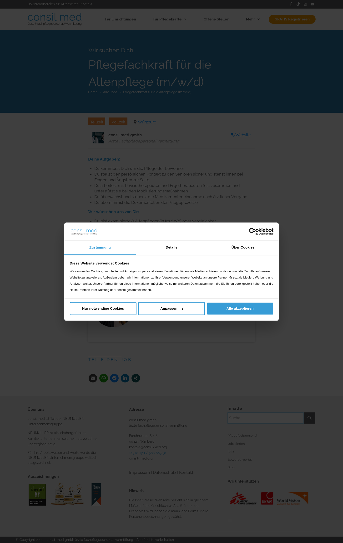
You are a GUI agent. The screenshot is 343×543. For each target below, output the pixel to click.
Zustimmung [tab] (100, 247)
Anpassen (171, 309)
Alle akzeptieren (239, 309)
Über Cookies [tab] (243, 247)
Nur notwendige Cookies (103, 309)
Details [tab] (171, 247)
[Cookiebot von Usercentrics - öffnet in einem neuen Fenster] (252, 231)
